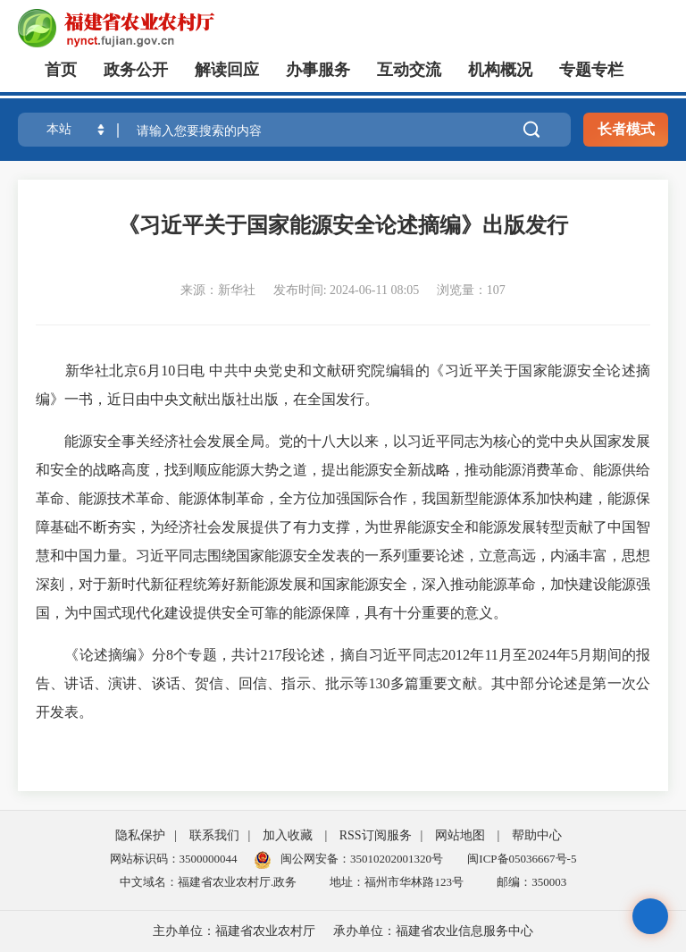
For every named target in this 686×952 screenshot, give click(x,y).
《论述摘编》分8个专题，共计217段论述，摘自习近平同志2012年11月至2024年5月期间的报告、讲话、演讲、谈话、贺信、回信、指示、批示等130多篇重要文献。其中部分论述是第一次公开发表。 (343, 683)
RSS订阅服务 (375, 835)
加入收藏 (288, 835)
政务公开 (136, 70)
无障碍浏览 (650, 916)
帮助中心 (537, 835)
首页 (61, 70)
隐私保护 (140, 835)
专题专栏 (591, 70)
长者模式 (626, 129)
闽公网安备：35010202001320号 (361, 858)
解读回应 (227, 70)
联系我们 (214, 835)
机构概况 (500, 70)
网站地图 (460, 835)
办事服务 (318, 70)
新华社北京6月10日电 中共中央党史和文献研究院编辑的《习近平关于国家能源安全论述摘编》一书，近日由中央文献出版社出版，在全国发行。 (343, 385)
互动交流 (409, 70)
